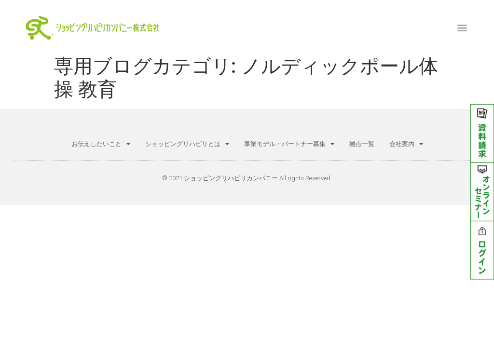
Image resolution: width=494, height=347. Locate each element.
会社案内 (406, 144)
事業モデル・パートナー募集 (289, 144)
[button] (462, 27)
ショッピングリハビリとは (187, 144)
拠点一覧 (361, 143)
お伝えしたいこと (100, 144)
